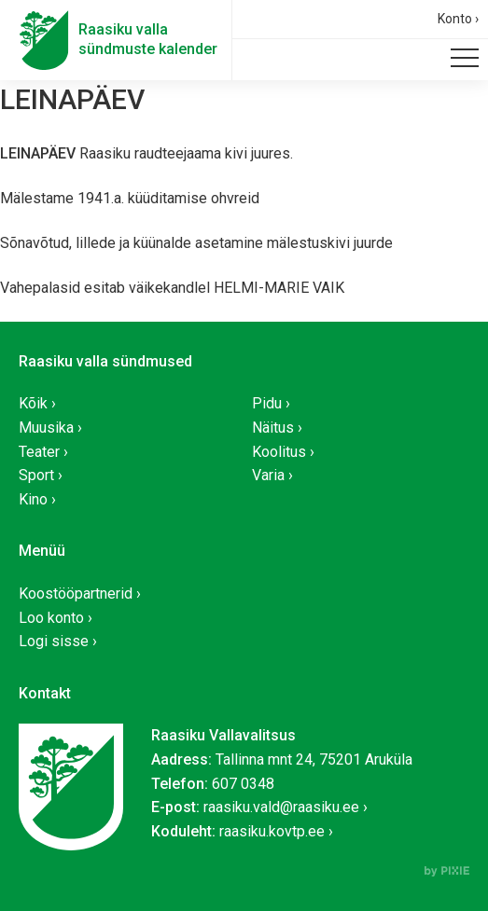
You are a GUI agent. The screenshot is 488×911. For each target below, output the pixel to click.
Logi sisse (54, 641)
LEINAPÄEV (72, 99)
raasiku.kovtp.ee (272, 831)
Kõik (33, 403)
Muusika (46, 427)
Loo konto (51, 618)
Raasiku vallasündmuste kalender (147, 39)
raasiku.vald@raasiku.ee (281, 807)
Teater (39, 452)
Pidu (267, 403)
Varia (268, 475)
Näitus (273, 427)
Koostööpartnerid (75, 593)
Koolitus (279, 452)
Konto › (458, 18)
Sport (36, 475)
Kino (33, 499)
